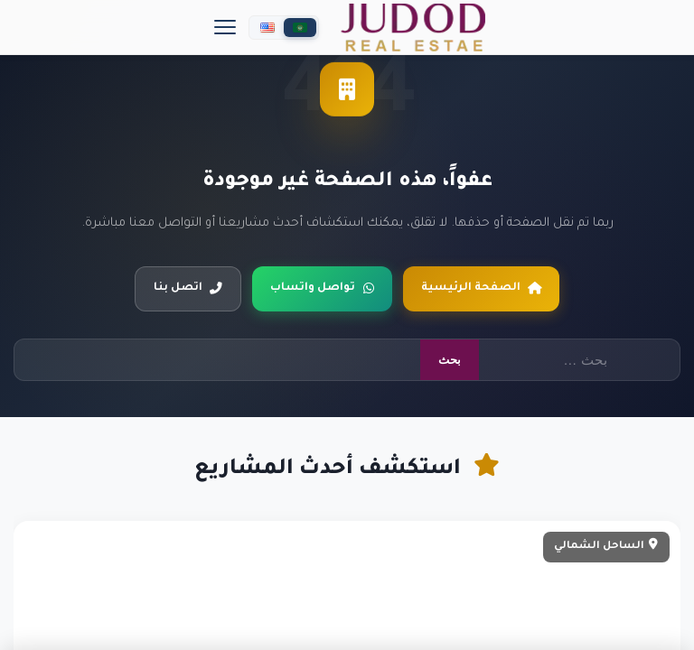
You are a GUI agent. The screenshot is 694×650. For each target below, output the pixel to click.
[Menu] (225, 27)
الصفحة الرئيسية (481, 288)
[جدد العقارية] (413, 27)
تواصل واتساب (322, 288)
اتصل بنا (188, 288)
